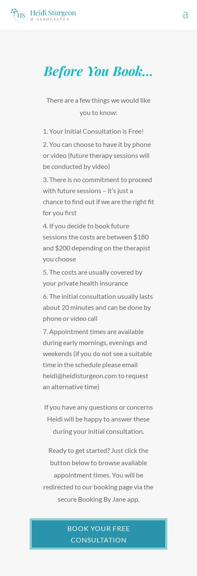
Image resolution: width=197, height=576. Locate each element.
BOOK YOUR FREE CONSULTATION (98, 534)
